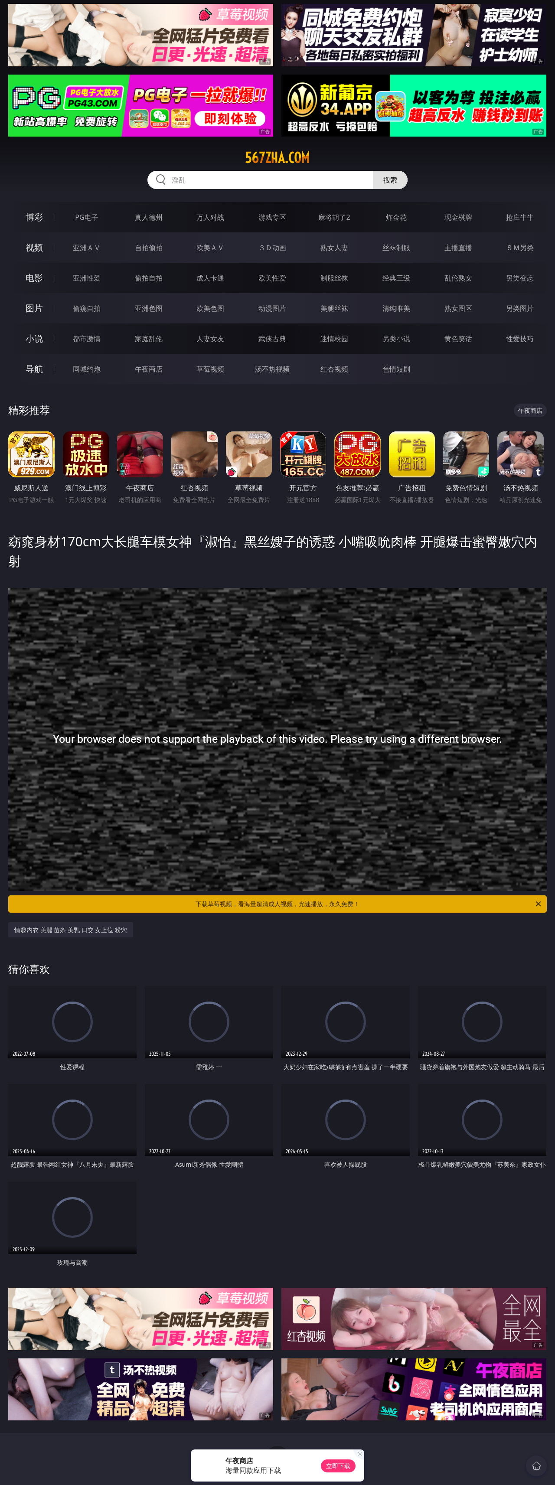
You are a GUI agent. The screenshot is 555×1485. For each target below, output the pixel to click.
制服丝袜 (334, 278)
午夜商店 (149, 369)
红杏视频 (334, 369)
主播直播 (458, 247)
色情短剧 (396, 369)
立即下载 (338, 1466)
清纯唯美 (396, 308)
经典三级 (396, 278)
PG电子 (86, 217)
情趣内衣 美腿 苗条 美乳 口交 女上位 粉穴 (70, 930)
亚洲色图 (149, 308)
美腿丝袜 (334, 308)
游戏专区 (272, 217)
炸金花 (396, 217)
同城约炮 (87, 369)
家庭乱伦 (149, 338)
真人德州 (149, 217)
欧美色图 (210, 308)
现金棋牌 (458, 217)
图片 (34, 308)
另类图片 (520, 308)
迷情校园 (334, 338)
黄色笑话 (458, 338)
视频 (34, 247)
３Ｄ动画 (272, 247)
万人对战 (210, 217)
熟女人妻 (334, 247)
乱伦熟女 (458, 278)
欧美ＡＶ (210, 247)
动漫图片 (272, 308)
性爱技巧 (520, 338)
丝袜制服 (396, 247)
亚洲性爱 (87, 278)
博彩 (34, 217)
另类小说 (396, 338)
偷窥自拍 (87, 308)
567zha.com (277, 157)
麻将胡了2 (334, 217)
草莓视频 (210, 369)
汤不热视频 (272, 369)
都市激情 (87, 338)
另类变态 (520, 278)
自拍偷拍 (149, 247)
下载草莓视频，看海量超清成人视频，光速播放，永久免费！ (369, 904)
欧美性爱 (272, 278)
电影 (34, 278)
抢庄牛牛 (520, 217)
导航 (34, 369)
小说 (34, 338)
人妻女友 (210, 338)
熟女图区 (458, 308)
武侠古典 (272, 338)
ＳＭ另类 (520, 247)
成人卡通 (210, 278)
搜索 (390, 180)
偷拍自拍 (149, 278)
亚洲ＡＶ (87, 247)
